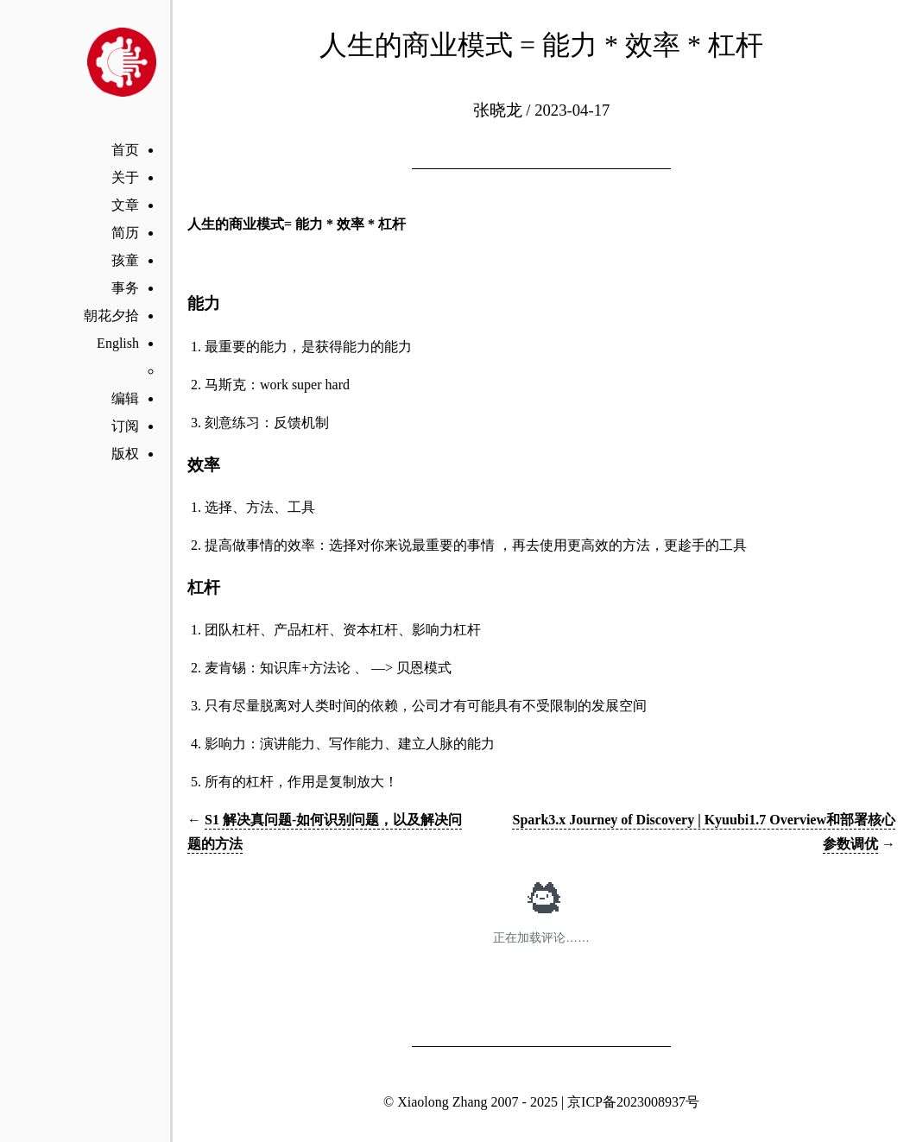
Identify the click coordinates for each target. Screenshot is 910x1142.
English (118, 343)
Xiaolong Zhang (442, 1102)
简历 (125, 232)
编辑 (125, 398)
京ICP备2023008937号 (633, 1102)
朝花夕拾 (111, 315)
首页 (125, 149)
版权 (125, 453)
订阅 (125, 426)
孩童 (125, 260)
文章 (125, 205)
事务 (125, 288)
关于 (125, 177)
